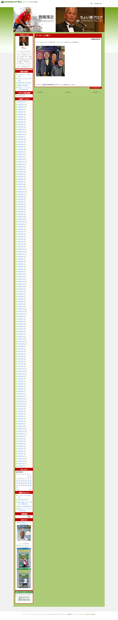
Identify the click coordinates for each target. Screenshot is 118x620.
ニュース (42, 614)
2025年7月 (20, 114)
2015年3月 (20, 421)
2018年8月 (20, 319)
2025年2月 (20, 127)
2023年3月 (20, 182)
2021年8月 (20, 229)
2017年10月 (21, 344)
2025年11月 (21, 104)
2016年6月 (20, 384)
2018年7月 (20, 321)
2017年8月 (20, 349)
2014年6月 (20, 443)
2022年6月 (20, 204)
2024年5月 (20, 147)
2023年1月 (20, 187)
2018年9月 (20, 316)
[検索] (100, 3)
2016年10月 (21, 374)
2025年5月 (20, 119)
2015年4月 (20, 419)
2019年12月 (21, 279)
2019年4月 (20, 299)
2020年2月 (20, 274)
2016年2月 (20, 394)
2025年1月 (20, 129)
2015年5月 (20, 416)
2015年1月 (20, 426)
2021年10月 (21, 224)
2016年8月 (20, 379)
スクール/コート (61, 614)
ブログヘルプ (81, 614)
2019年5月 (20, 296)
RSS (25, 48)
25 (19, 485)
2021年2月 (20, 244)
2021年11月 (21, 221)
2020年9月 (20, 256)
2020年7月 (20, 261)
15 (28, 481)
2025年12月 (21, 102)
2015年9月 (20, 406)
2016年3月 (20, 391)
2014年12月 (21, 429)
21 (26, 483)
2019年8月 (20, 289)
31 (17, 487)
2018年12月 (21, 309)
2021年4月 (20, 239)
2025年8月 (20, 112)
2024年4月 (20, 149)
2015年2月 (20, 424)
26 (21, 485)
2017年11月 (21, 341)
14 (26, 481)
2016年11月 (21, 371)
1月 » (30, 489)
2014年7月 (20, 441)
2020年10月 (21, 254)
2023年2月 (20, 184)
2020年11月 (21, 251)
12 (21, 481)
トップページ (26, 614)
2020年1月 (20, 276)
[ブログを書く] (34, 2)
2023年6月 (20, 174)
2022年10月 (21, 194)
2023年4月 (20, 179)
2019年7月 (20, 291)
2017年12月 (21, 339)
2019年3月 (20, 301)
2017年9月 (20, 346)
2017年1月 (20, 366)
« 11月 (17, 489)
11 (19, 481)
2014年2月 (20, 453)
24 (17, 485)
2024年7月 (20, 142)
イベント (74, 614)
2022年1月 (20, 216)
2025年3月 (20, 124)
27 (23, 485)
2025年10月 (21, 107)
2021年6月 (20, 234)
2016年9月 (20, 376)
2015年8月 (20, 409)
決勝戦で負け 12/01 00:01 (24, 83)
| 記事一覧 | (68, 92)
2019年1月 (20, 306)
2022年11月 (21, 191)
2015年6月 (20, 414)
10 (17, 481)
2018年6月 (20, 324)
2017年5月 (20, 356)
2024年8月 (20, 139)
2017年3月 (20, 361)
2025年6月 (20, 117)
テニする (53, 614)
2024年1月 (20, 157)
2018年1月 (20, 336)
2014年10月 (21, 434)
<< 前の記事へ (40, 92)
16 (30, 481)
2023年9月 (20, 167)
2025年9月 (20, 109)
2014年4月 (20, 448)
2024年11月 (21, 134)
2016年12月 (21, 369)
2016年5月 (20, 386)
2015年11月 (21, 401)
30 (30, 485)
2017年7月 (20, 351)
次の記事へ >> (96, 92)
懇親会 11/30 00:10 (23, 85)
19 (21, 483)
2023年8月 (20, 169)
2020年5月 (20, 266)
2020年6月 (20, 264)
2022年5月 (20, 206)
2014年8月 (20, 438)
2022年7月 (20, 201)
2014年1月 (20, 456)
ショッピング (35, 614)
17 (17, 483)
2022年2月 (20, 214)
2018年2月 (20, 334)
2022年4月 (20, 209)
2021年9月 (20, 226)
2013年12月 (21, 458)
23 (30, 483)
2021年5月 (20, 236)
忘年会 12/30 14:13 (23, 499)
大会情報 (69, 614)
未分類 (44, 84)
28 (26, 485)
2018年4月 (20, 329)
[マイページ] (26, 2)
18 (19, 483)
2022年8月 (20, 199)
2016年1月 (20, 396)
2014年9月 (20, 436)
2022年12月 (21, 189)
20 (23, 483)
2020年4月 (20, 269)
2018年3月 (20, 331)
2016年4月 (20, 389)
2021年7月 (20, 231)
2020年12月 (21, 249)
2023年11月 (21, 162)
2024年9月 (20, 137)
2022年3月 (20, 211)
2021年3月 (20, 241)
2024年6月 (20, 144)
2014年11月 (21, 431)
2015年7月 (20, 411)
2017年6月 (20, 354)
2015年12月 (21, 399)
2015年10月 (21, 404)
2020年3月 (20, 271)
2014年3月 (20, 451)
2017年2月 (20, 364)
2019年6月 (20, 294)
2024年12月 (21, 132)
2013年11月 (21, 461)
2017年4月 (20, 359)
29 (28, 485)
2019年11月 (21, 281)
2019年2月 (20, 304)
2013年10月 (21, 463)
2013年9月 (20, 466)
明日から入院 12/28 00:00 (24, 506)
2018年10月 (21, 314)
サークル (47, 614)
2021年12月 (21, 219)
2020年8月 (20, 259)
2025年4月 (20, 122)
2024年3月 (20, 152)
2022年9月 (20, 196)
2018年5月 (20, 326)
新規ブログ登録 (90, 614)
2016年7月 (20, 381)
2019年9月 (20, 286)
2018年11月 (21, 311)
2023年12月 (21, 159)
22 (28, 483)
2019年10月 (21, 284)
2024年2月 (20, 154)
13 (23, 481)
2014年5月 (20, 446)
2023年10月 (21, 164)
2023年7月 (20, 172)
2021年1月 (20, 246)
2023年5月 (20, 177)
